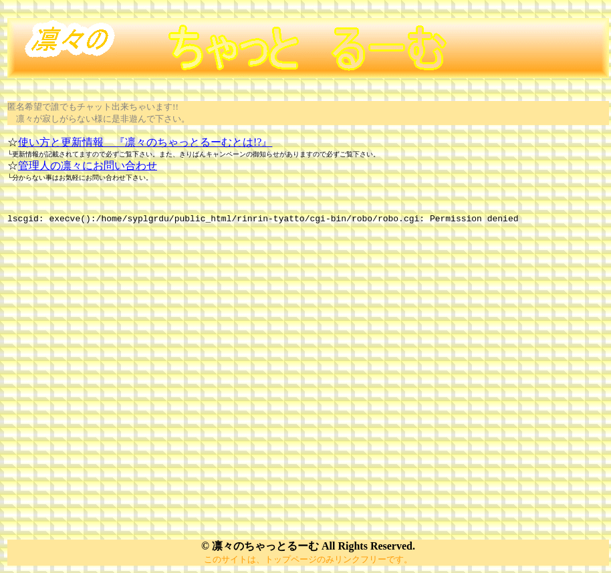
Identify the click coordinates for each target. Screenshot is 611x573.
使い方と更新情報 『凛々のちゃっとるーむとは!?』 (145, 142)
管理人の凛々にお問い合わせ (87, 165)
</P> (308, 372)
